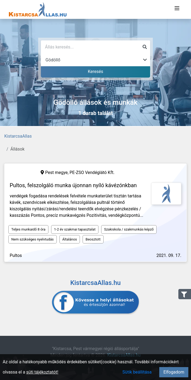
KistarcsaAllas (18, 136)
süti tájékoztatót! (42, 372)
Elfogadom (173, 372)
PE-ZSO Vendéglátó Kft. (92, 172)
